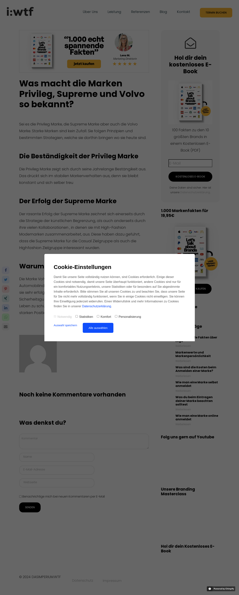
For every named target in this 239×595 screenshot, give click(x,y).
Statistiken (84, 316)
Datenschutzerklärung (97, 306)
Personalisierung (128, 316)
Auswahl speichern (65, 325)
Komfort (104, 316)
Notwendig (63, 316)
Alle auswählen (98, 327)
